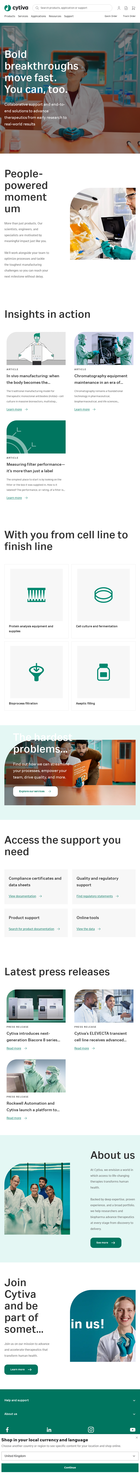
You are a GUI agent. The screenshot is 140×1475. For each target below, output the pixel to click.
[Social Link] (7, 1430)
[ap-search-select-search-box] (72, 8)
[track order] (129, 16)
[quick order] (111, 16)
